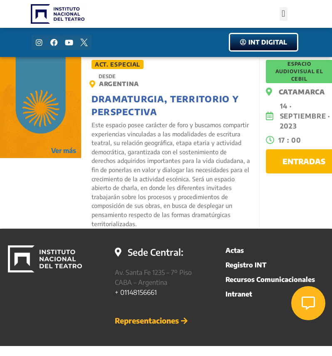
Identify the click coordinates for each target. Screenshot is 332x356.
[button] (283, 14)
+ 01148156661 (136, 292)
